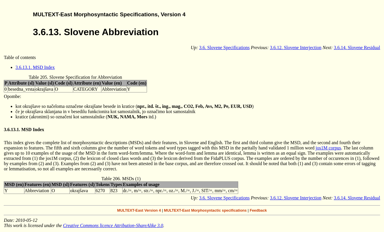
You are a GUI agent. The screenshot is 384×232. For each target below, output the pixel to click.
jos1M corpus (328, 147)
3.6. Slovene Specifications (224, 47)
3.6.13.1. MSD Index (35, 67)
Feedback (258, 210)
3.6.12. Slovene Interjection (295, 47)
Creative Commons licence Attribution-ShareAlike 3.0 (113, 225)
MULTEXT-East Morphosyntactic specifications (205, 210)
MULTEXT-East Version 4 (139, 210)
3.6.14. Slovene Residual (357, 47)
